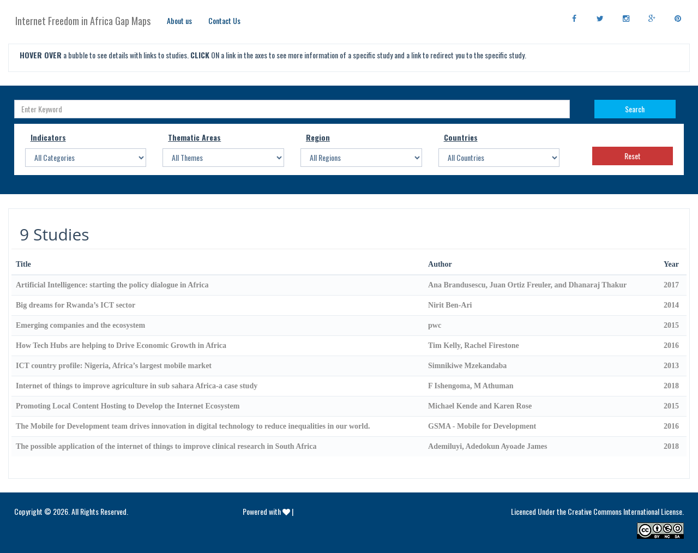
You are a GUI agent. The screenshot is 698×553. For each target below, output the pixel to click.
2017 (671, 285)
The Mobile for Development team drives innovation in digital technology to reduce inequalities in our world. (193, 426)
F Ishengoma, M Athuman (471, 386)
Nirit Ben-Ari (450, 305)
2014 (671, 305)
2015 (671, 325)
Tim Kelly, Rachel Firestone (473, 345)
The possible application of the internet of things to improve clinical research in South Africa (166, 446)
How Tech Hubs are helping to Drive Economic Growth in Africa (121, 345)
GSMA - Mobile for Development (482, 426)
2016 (671, 345)
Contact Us (224, 20)
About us (179, 20)
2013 (671, 366)
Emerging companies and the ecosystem (80, 325)
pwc (434, 325)
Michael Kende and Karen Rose (480, 406)
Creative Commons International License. (626, 511)
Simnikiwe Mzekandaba (467, 366)
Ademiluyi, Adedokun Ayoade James (487, 446)
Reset (632, 155)
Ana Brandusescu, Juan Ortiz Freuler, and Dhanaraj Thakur (527, 285)
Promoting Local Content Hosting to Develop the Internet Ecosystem (127, 406)
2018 (671, 386)
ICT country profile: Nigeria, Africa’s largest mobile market (114, 366)
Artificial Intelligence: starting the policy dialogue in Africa (112, 285)
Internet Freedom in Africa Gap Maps (83, 21)
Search (635, 109)
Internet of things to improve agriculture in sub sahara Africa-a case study (136, 386)
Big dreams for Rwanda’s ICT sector (75, 305)
